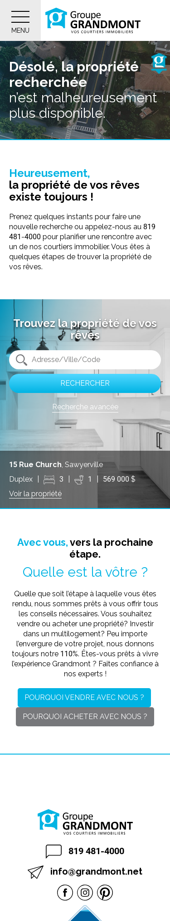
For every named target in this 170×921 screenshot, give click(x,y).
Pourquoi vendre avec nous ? (84, 697)
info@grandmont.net (85, 872)
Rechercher (85, 383)
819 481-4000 (85, 852)
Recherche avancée (85, 407)
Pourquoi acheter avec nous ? (85, 716)
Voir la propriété (35, 493)
